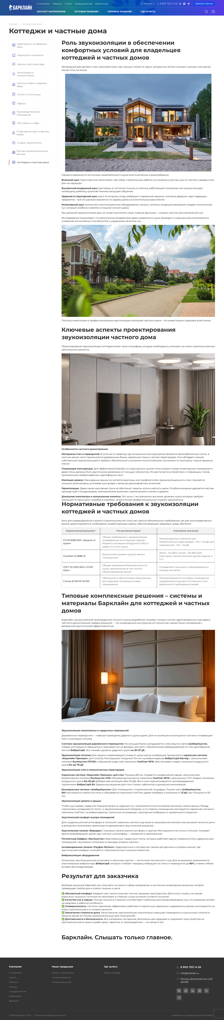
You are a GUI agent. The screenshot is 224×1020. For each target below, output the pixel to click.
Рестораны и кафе (25, 123)
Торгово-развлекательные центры (30, 152)
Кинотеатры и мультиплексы (23, 74)
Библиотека (101, 3)
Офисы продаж (112, 972)
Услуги (68, 3)
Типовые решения (119, 11)
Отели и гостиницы (26, 95)
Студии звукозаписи (27, 143)
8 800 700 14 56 (189, 967)
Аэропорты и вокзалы (28, 55)
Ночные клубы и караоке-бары (30, 85)
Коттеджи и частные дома (30, 162)
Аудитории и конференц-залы (29, 45)
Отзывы (13, 987)
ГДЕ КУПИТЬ (148, 11)
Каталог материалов (51, 11)
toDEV (210, 1015)
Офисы (19, 104)
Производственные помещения (26, 113)
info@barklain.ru (187, 973)
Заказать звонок (204, 3)
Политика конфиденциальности (50, 1015)
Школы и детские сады (28, 64)
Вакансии (14, 1001)
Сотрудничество (83, 3)
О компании (43, 3)
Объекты (57, 3)
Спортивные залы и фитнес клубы (31, 133)
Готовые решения (86, 11)
